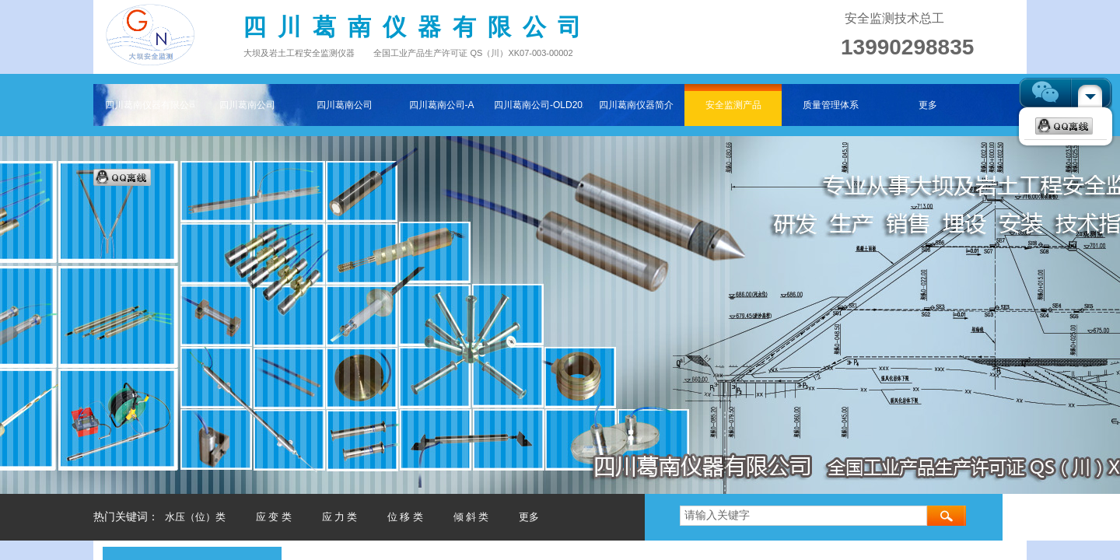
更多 (928, 105)
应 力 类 (340, 517)
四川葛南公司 (247, 105)
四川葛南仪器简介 (636, 105)
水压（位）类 (195, 517)
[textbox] (803, 516)
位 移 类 (405, 517)
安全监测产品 (733, 105)
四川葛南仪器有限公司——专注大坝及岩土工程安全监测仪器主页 (149, 105)
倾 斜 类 (471, 517)
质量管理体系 (831, 105)
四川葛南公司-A (441, 105)
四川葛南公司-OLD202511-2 (538, 105)
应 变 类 (274, 517)
